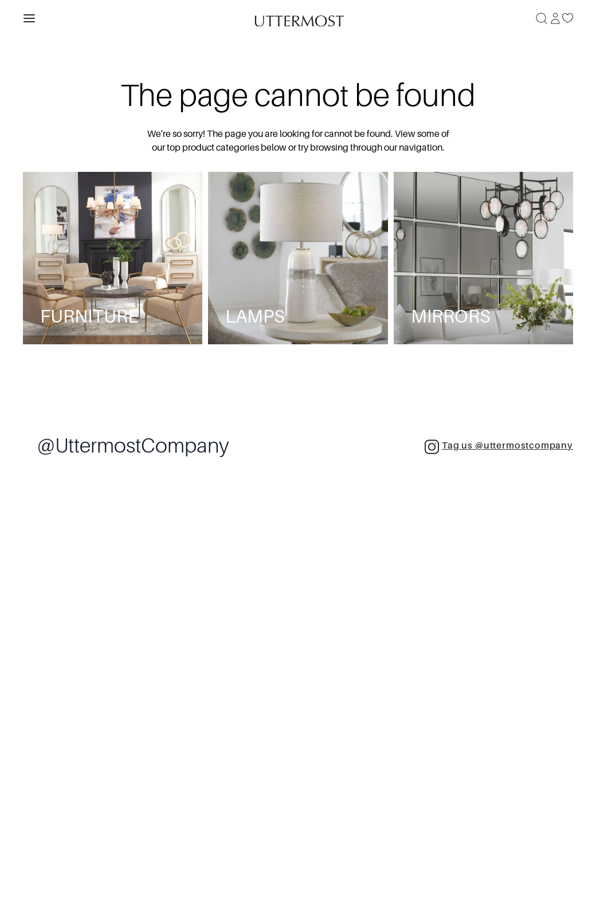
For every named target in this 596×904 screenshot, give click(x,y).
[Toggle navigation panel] (29, 18)
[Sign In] (555, 18)
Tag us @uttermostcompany (499, 446)
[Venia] (298, 18)
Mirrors (451, 316)
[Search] (541, 18)
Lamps (255, 316)
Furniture (89, 316)
